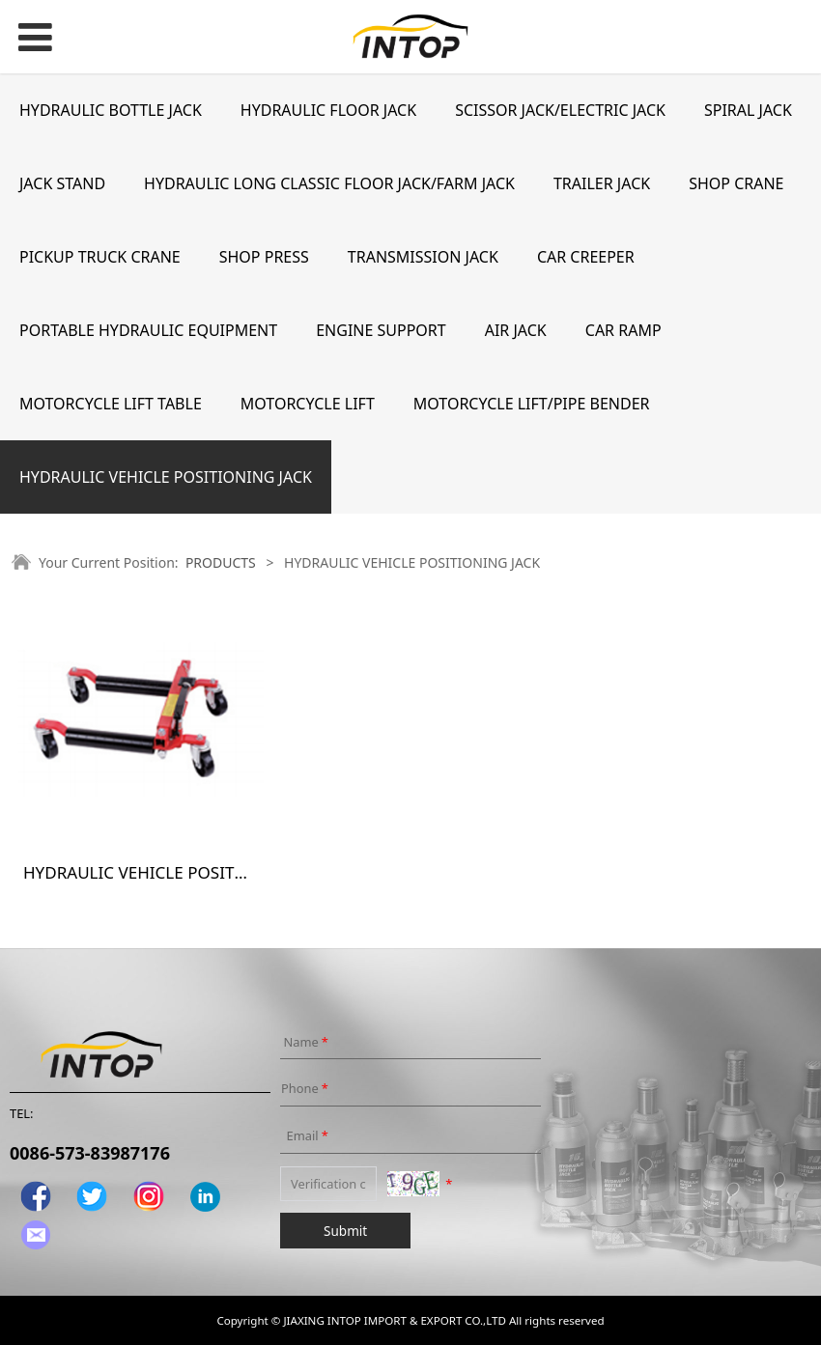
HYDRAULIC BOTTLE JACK (110, 110)
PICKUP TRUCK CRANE (100, 256)
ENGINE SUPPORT (381, 330)
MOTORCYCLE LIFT (308, 403)
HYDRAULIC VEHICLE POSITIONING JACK (165, 477)
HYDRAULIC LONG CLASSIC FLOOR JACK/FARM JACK (329, 183)
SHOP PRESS (264, 256)
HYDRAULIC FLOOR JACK (328, 110)
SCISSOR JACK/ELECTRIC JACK (560, 110)
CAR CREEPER (586, 256)
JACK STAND (62, 183)
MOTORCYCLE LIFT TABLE (110, 403)
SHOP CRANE (736, 183)
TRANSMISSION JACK (423, 256)
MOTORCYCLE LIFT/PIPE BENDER (531, 403)
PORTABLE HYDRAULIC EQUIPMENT (148, 330)
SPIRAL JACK (748, 110)
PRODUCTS (220, 562)
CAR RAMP (623, 330)
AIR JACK (516, 330)
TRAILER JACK (601, 183)
